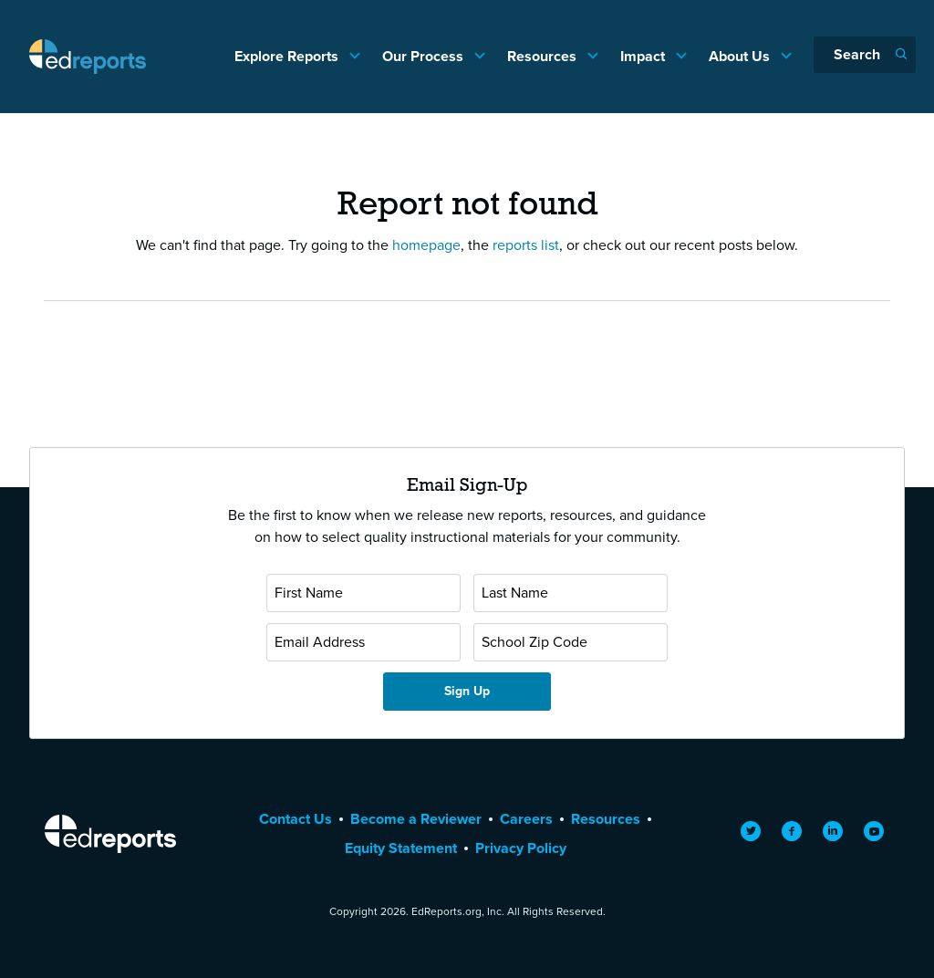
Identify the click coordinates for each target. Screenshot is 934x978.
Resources (543, 56)
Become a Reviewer (416, 818)
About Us (741, 56)
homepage (426, 244)
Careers (526, 818)
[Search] (865, 54)
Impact (644, 56)
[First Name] (363, 593)
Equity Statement (401, 848)
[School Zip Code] (570, 642)
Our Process (424, 56)
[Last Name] (570, 593)
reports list (526, 244)
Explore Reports (288, 56)
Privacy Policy (520, 848)
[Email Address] (363, 642)
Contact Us (295, 818)
